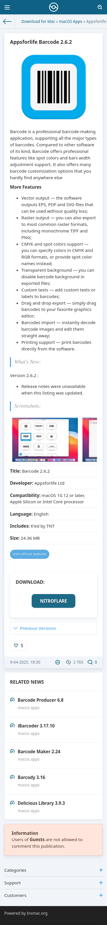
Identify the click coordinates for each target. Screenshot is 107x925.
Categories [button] (53, 870)
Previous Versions (38, 628)
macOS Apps (70, 21)
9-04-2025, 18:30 (25, 662)
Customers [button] (53, 895)
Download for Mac (38, 21)
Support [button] (53, 882)
